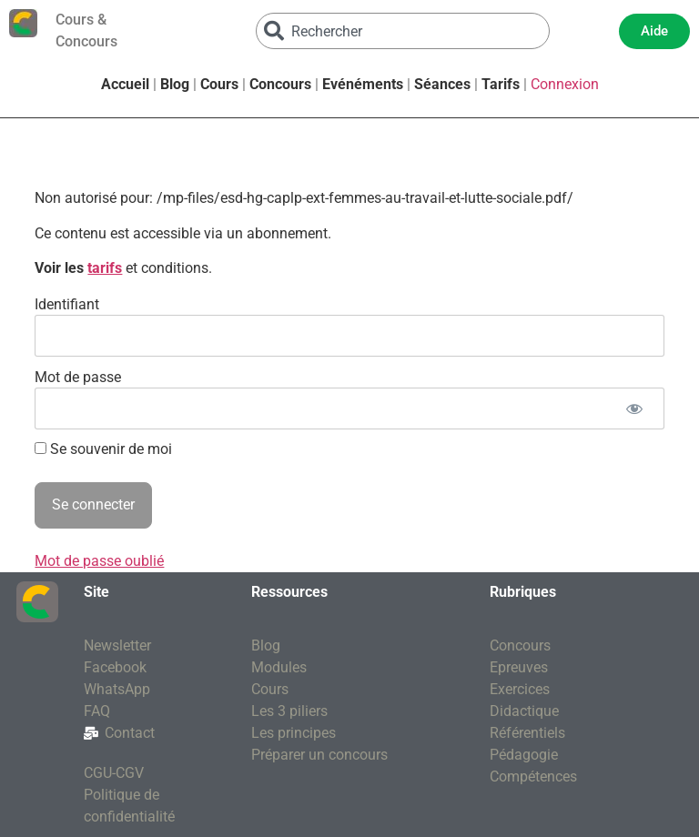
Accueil (125, 84)
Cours (219, 84)
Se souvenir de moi (103, 449)
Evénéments (362, 84)
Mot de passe (78, 376)
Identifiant (67, 303)
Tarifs (500, 84)
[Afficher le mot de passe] (634, 408)
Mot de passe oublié (99, 561)
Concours (280, 84)
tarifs (104, 268)
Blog (174, 84)
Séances (442, 84)
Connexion (565, 84)
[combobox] (403, 31)
